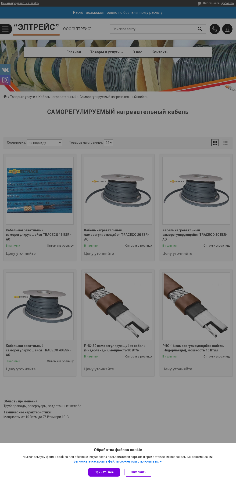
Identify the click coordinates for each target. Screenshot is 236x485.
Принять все (104, 472)
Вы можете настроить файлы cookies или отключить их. (116, 461)
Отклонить (138, 472)
